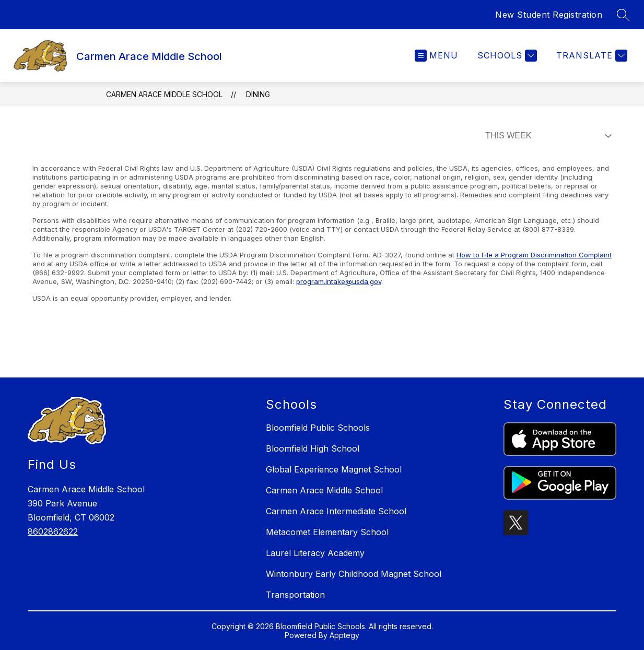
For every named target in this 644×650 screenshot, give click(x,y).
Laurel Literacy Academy (315, 553)
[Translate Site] (590, 55)
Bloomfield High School (312, 448)
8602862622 (53, 531)
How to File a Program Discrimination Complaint (534, 255)
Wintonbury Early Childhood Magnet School (353, 574)
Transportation (295, 594)
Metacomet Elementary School (327, 532)
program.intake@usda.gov (338, 281)
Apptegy (344, 635)
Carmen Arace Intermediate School (336, 511)
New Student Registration (548, 14)
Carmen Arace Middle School (164, 94)
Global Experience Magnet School (334, 469)
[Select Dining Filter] (546, 135)
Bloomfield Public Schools (318, 427)
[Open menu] (436, 55)
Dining (258, 94)
